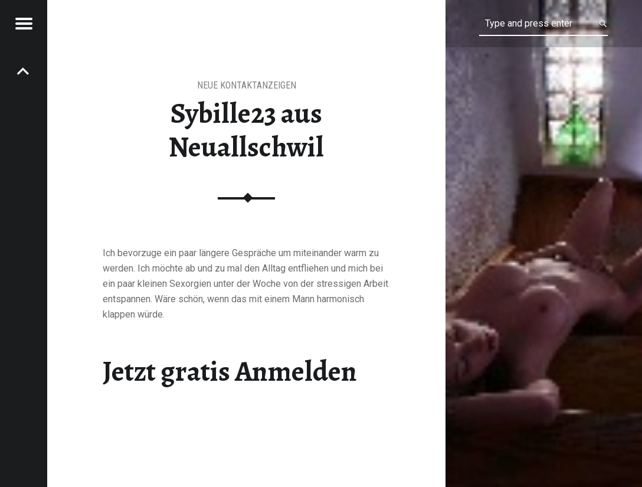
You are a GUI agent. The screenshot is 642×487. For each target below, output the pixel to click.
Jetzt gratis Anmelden (230, 371)
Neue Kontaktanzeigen (246, 85)
